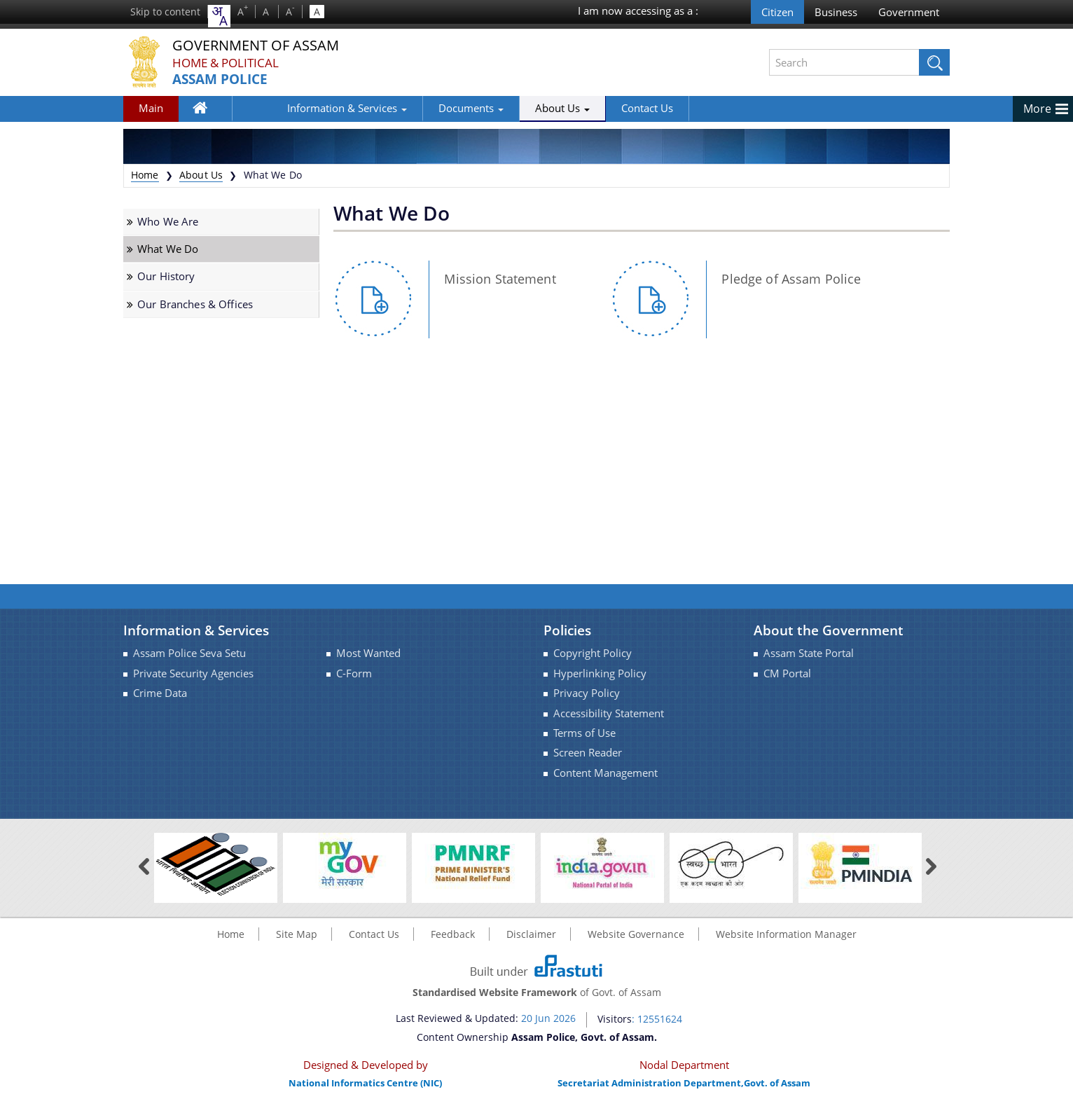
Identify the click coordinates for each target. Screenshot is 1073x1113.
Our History (166, 276)
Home (208, 110)
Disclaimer (531, 934)
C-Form (354, 673)
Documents (422, 108)
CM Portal (787, 673)
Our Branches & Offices (195, 304)
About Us (513, 108)
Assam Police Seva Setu (189, 653)
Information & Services (298, 108)
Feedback (453, 934)
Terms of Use (584, 733)
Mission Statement (499, 278)
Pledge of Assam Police (791, 278)
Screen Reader (587, 752)
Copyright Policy (592, 653)
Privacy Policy (586, 693)
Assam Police (223, 79)
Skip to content (165, 11)
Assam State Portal (808, 653)
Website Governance (636, 934)
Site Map (296, 934)
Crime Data (160, 693)
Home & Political (228, 62)
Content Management (605, 773)
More (1037, 108)
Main (151, 108)
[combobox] (219, 16)
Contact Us (598, 108)
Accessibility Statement (608, 713)
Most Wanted (368, 653)
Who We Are (167, 221)
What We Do (167, 249)
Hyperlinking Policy (599, 673)
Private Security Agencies (193, 673)
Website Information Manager (786, 934)
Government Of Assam (264, 45)
